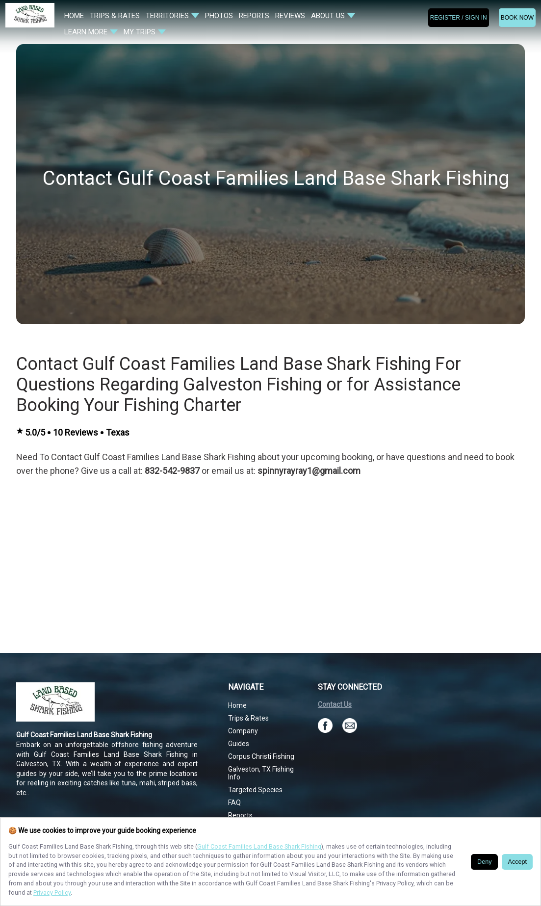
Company (243, 731)
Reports (240, 815)
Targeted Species (255, 790)
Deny (484, 861)
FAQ (234, 802)
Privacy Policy (52, 892)
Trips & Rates (248, 718)
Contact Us (335, 704)
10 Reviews (75, 432)
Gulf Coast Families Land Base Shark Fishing (259, 846)
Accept (517, 861)
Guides (238, 744)
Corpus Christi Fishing (261, 756)
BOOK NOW (517, 17)
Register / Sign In (458, 17)
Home (237, 705)
